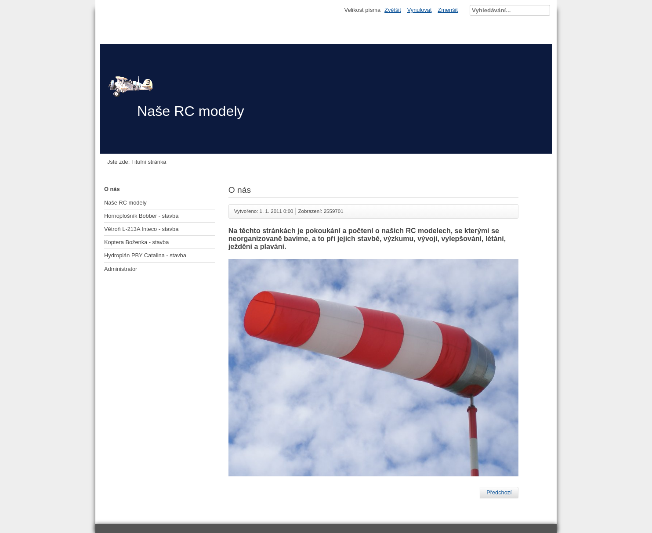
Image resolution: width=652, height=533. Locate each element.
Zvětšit (392, 10)
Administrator (120, 269)
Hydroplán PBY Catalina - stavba (145, 255)
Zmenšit (448, 10)
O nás (112, 189)
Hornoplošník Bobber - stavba (141, 215)
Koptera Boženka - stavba (136, 242)
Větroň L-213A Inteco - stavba (141, 229)
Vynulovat (419, 10)
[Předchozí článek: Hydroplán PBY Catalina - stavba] (499, 492)
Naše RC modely (125, 202)
